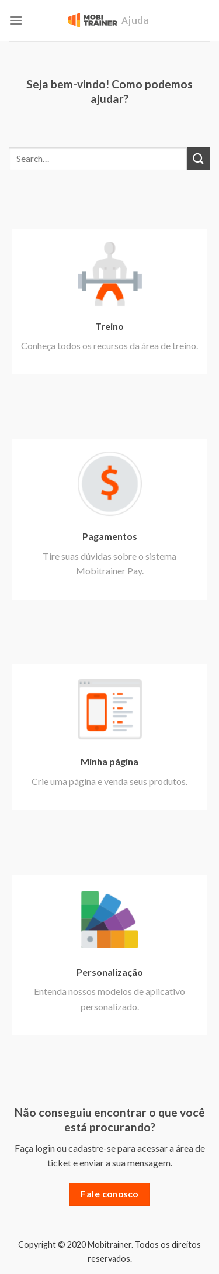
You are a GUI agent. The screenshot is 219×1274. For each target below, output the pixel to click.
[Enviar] (198, 158)
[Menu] (16, 20)
